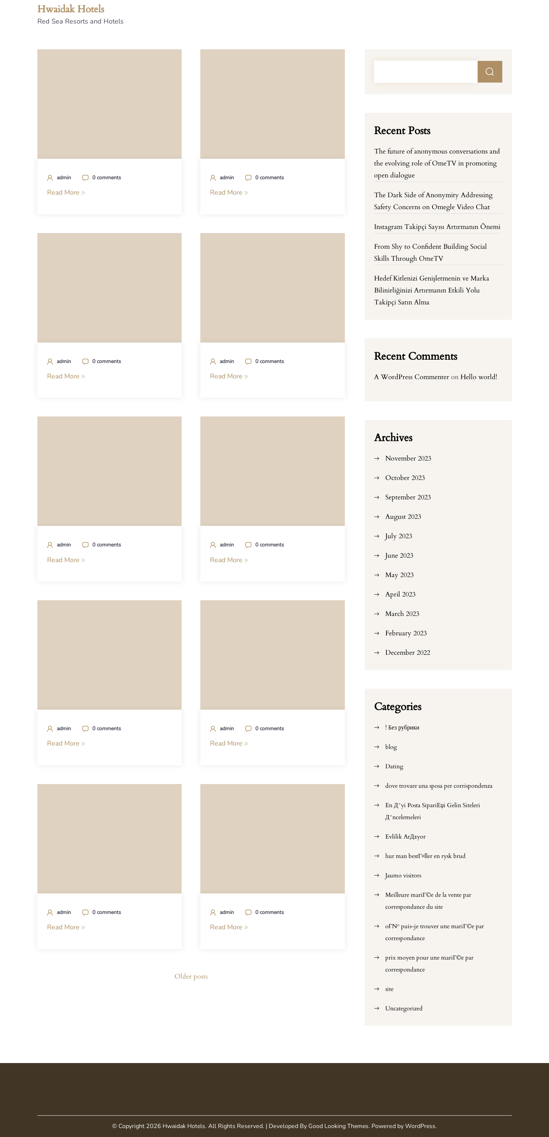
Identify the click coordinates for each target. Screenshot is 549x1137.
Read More (66, 192)
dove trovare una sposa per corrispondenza (439, 786)
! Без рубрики (402, 728)
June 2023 (399, 555)
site (389, 989)
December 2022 (407, 652)
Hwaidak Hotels (70, 9)
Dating (394, 766)
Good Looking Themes (338, 1126)
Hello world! (478, 377)
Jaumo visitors (403, 875)
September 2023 (408, 497)
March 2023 (402, 614)
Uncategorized (404, 1008)
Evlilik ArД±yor (405, 837)
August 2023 (403, 516)
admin (64, 177)
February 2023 (406, 633)
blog (391, 747)
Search (490, 72)
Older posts (191, 975)
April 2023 (400, 594)
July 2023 (398, 536)
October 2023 (405, 478)
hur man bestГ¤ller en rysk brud (425, 856)
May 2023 (399, 575)
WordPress (420, 1126)
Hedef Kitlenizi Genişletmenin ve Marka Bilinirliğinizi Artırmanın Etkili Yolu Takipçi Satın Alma (431, 290)
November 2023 (408, 458)
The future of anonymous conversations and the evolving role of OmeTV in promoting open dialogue (437, 163)
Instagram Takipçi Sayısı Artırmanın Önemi (437, 227)
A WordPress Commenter (411, 377)
